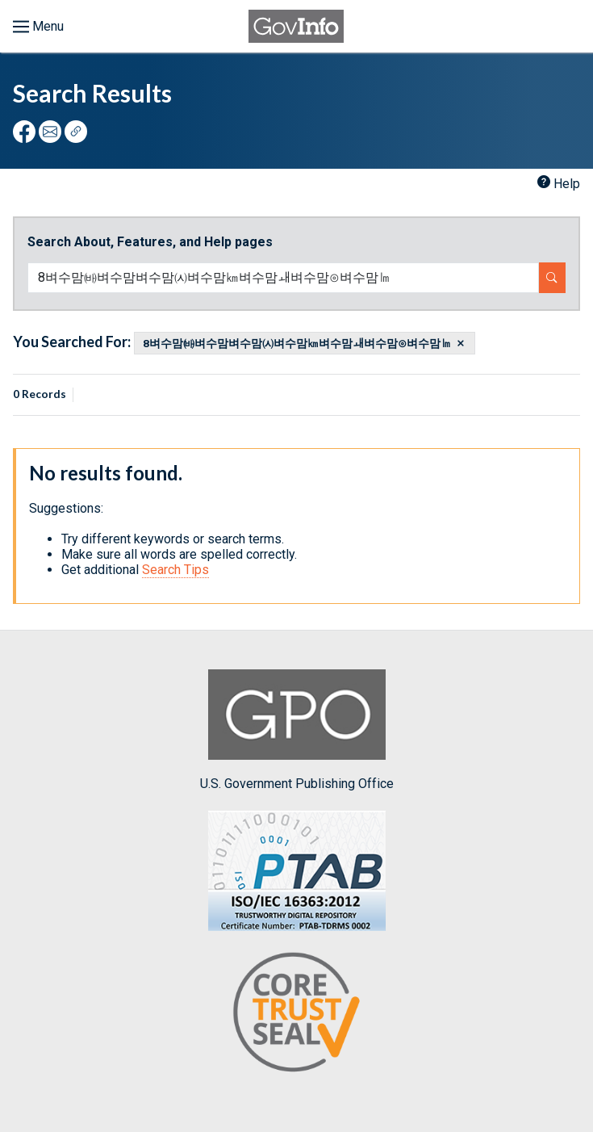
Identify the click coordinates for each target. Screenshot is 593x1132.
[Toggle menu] (38, 26)
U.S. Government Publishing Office (297, 730)
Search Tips (175, 569)
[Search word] (283, 277)
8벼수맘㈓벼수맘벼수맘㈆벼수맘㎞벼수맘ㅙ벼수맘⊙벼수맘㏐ (297, 343)
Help (566, 183)
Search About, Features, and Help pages (150, 241)
